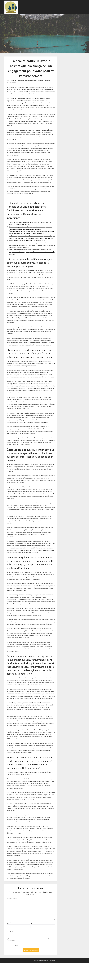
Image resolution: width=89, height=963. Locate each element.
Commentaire (12, 898)
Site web (10, 931)
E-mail (34, 923)
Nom (9, 923)
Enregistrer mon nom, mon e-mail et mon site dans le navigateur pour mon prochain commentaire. (29, 939)
